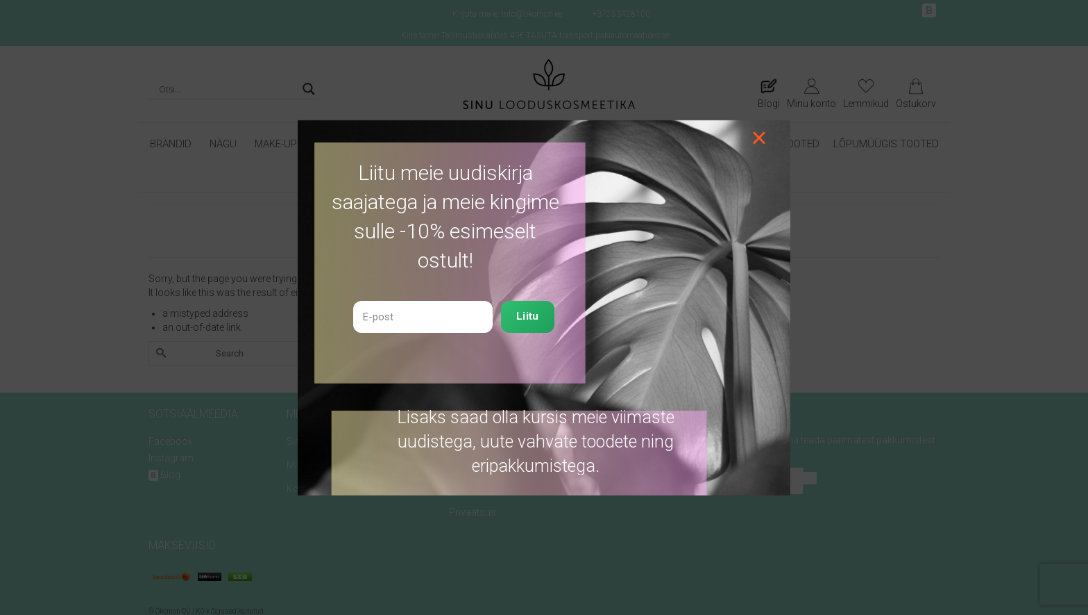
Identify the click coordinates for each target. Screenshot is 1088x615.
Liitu (527, 316)
